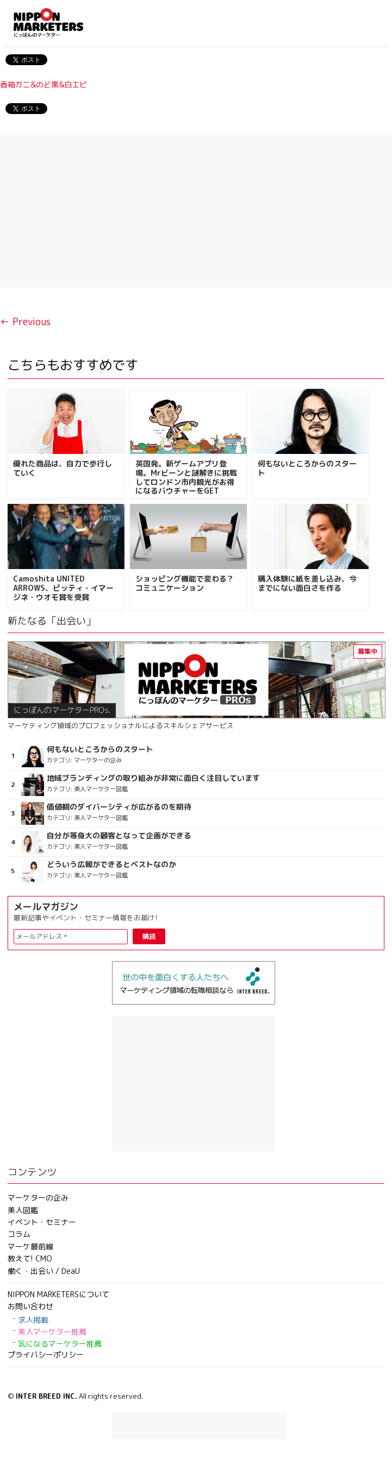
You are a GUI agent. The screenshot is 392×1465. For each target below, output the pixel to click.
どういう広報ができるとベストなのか (111, 864)
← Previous (25, 322)
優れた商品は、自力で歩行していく (62, 468)
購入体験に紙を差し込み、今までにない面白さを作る (307, 583)
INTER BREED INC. (46, 1396)
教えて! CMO (30, 1258)
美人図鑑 (23, 1210)
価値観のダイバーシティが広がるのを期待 (119, 807)
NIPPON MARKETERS (59, 22)
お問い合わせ (30, 1306)
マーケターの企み (38, 1197)
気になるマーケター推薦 (60, 1343)
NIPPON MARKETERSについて (58, 1294)
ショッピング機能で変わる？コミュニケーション (184, 583)
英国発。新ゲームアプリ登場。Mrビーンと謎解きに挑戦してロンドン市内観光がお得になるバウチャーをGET (186, 477)
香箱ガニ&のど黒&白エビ (43, 84)
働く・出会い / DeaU (44, 1271)
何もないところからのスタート (307, 468)
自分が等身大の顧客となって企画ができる (119, 835)
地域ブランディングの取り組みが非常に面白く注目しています (153, 778)
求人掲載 (33, 1320)
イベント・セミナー (42, 1222)
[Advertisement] (196, 211)
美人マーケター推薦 (52, 1332)
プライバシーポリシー (46, 1354)
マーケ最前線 (30, 1246)
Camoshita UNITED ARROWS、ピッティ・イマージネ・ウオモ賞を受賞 (63, 587)
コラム (19, 1234)
